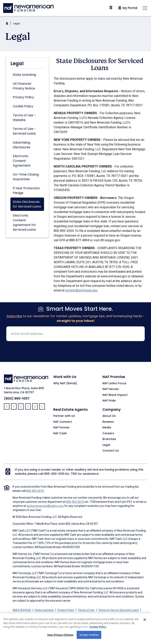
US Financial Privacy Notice (24, 86)
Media (106, 427)
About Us (109, 416)
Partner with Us (64, 416)
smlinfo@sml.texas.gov (81, 290)
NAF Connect (62, 422)
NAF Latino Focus (114, 383)
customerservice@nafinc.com (45, 505)
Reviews (108, 422)
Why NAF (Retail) (65, 383)
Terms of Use (86, 610)
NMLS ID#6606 (22, 610)
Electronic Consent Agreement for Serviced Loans (24, 222)
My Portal (127, 8)
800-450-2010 (54, 474)
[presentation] (75, 352)
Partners (92, 614)
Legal (16, 23)
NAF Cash (60, 433)
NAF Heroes (110, 389)
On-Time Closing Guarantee (26, 176)
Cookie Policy (23, 106)
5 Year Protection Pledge (26, 190)
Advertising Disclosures (21, 144)
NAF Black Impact (115, 395)
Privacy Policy (23, 97)
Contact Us (110, 451)
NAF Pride (109, 401)
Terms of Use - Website (24, 117)
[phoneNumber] (111, 7)
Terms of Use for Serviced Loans (118, 610)
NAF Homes (61, 427)
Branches (109, 439)
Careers (108, 433)
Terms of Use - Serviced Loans (24, 131)
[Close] (144, 625)
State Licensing (24, 74)
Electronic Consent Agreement (22, 161)
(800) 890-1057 (16, 398)
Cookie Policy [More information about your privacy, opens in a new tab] (97, 632)
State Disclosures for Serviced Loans (27, 204)
